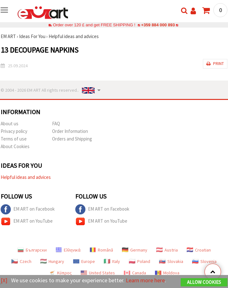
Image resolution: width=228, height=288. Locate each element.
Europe (84, 261)
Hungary (52, 261)
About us (9, 124)
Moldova (167, 273)
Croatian (199, 250)
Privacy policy (14, 131)
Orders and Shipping (72, 139)
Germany (134, 250)
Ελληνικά (68, 250)
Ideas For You (32, 36)
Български (32, 250)
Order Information (70, 131)
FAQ (56, 124)
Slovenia (204, 261)
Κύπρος (60, 273)
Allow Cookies (204, 282)
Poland (139, 261)
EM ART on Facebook (28, 209)
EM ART (8, 36)
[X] (4, 280)
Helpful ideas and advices (74, 36)
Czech (21, 261)
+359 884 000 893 (158, 25)
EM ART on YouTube (27, 221)
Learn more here (145, 280)
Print (215, 63)
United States (98, 273)
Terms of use (14, 139)
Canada (135, 273)
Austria (167, 250)
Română (101, 250)
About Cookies (15, 146)
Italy (112, 261)
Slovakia (171, 261)
